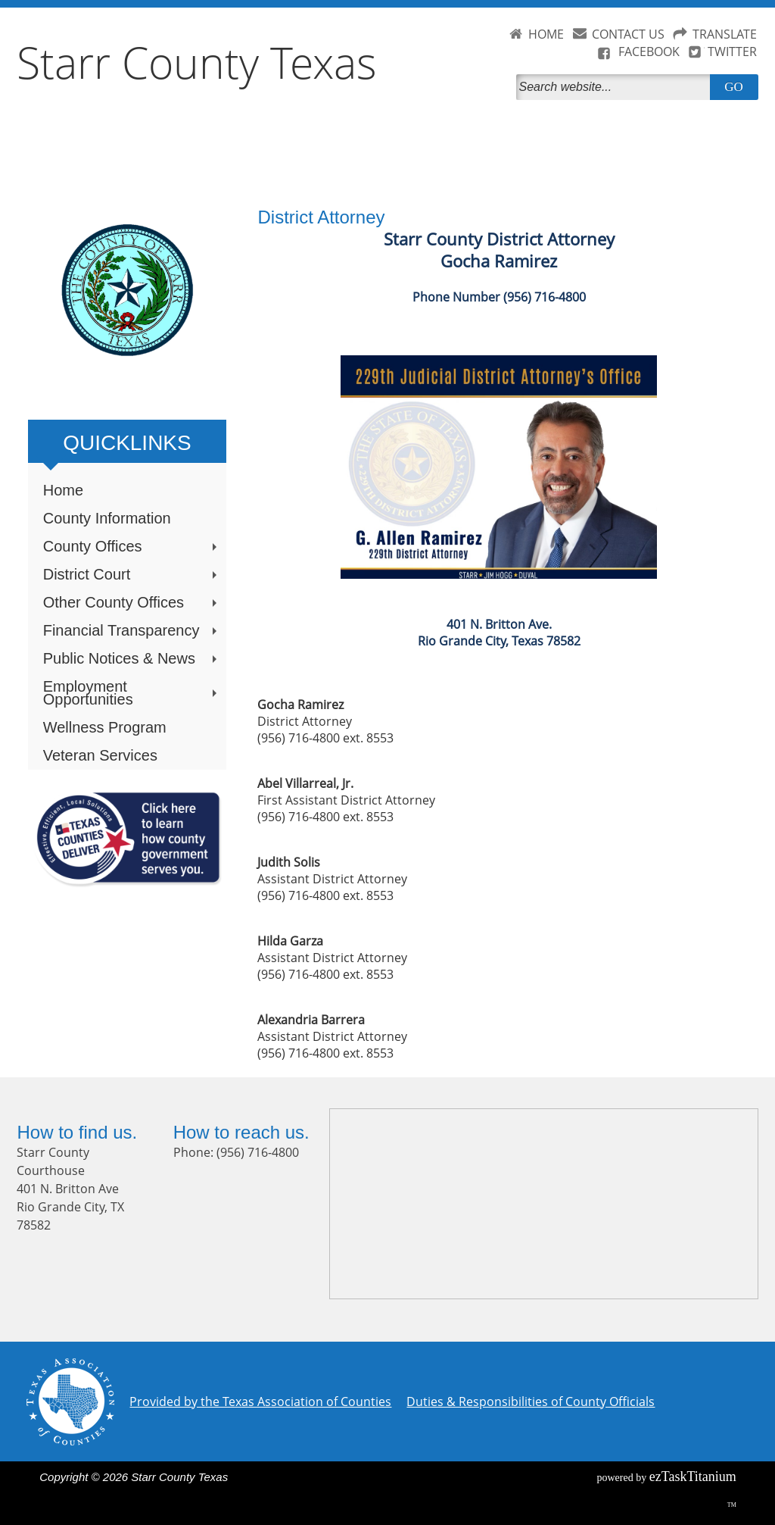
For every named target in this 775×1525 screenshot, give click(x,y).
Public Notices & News (131, 658)
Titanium (692, 1476)
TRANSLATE (725, 34)
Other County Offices (131, 602)
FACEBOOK (649, 51)
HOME (546, 34)
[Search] (616, 87)
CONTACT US (628, 34)
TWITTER (732, 51)
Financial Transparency (131, 630)
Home (63, 490)
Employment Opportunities (131, 693)
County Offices (131, 546)
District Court (131, 574)
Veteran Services (100, 755)
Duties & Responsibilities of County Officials (530, 1401)
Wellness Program (105, 727)
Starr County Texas (197, 62)
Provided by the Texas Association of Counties (260, 1401)
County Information (107, 518)
